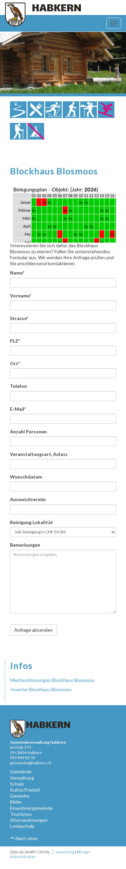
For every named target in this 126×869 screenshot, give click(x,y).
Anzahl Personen (28, 431)
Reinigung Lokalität (31, 522)
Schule (17, 784)
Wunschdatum (26, 477)
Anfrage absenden (33, 630)
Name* (17, 272)
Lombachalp (22, 826)
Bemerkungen (25, 545)
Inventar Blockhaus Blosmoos (41, 689)
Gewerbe (20, 796)
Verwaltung (22, 778)
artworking (62, 852)
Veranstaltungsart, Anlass (39, 454)
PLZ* (15, 341)
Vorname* (20, 295)
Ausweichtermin (28, 499)
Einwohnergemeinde (31, 808)
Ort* (15, 363)
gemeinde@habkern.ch (30, 762)
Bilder (16, 802)
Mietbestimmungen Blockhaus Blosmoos (52, 680)
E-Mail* (18, 409)
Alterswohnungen (29, 820)
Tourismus (21, 814)
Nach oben (24, 838)
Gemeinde (20, 771)
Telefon (18, 386)
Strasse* (19, 318)
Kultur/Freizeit (25, 790)
